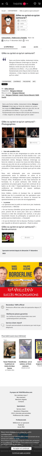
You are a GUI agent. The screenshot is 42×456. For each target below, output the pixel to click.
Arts (34, 81)
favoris (21, 30)
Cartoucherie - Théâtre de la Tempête (14, 38)
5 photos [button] (33, 143)
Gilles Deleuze (9, 89)
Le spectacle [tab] (9, 47)
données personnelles (23, 413)
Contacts (21, 401)
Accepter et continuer (21, 448)
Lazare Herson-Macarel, (27, 95)
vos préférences (7, 442)
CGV (12, 413)
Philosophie (26, 81)
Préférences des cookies (21, 415)
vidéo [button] (27, 237)
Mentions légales (21, 399)
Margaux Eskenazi (16, 91)
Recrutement (21, 397)
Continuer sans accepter (21, 453)
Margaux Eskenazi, (12, 95)
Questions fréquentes (21, 411)
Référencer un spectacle (21, 423)
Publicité (21, 425)
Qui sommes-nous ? (21, 395)
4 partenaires (14, 440)
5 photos (22, 21)
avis (20, 27)
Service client (21, 409)
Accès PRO (21, 427)
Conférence (17, 81)
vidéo (21, 24)
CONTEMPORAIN (6, 81)
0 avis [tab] (24, 47)
